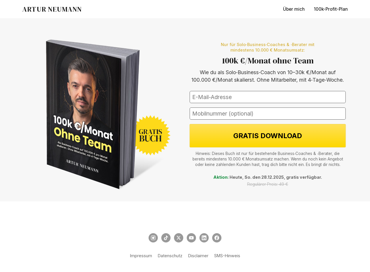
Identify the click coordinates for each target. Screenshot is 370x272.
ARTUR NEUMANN (52, 9)
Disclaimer (198, 255)
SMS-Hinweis (227, 255)
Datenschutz (170, 255)
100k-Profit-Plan (331, 9)
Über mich (294, 9)
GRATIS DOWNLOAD (267, 136)
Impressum (141, 255)
